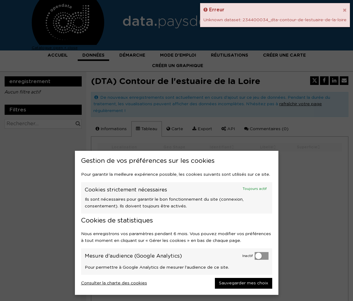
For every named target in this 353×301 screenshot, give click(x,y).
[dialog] (176, 223)
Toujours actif (255, 189)
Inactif (247, 256)
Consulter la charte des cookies (114, 283)
